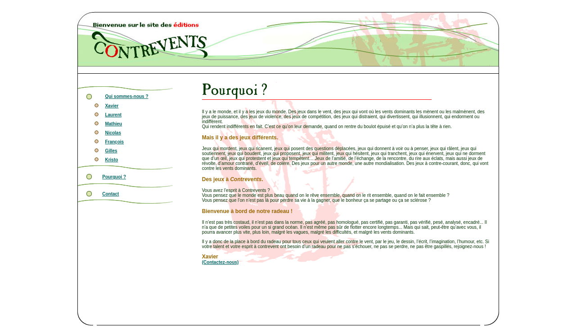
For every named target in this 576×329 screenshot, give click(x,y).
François (114, 141)
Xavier (111, 105)
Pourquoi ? (114, 176)
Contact (110, 193)
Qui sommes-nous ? (126, 96)
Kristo (111, 159)
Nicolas (113, 132)
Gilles (111, 150)
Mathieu (113, 123)
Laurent (113, 114)
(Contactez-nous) (220, 262)
